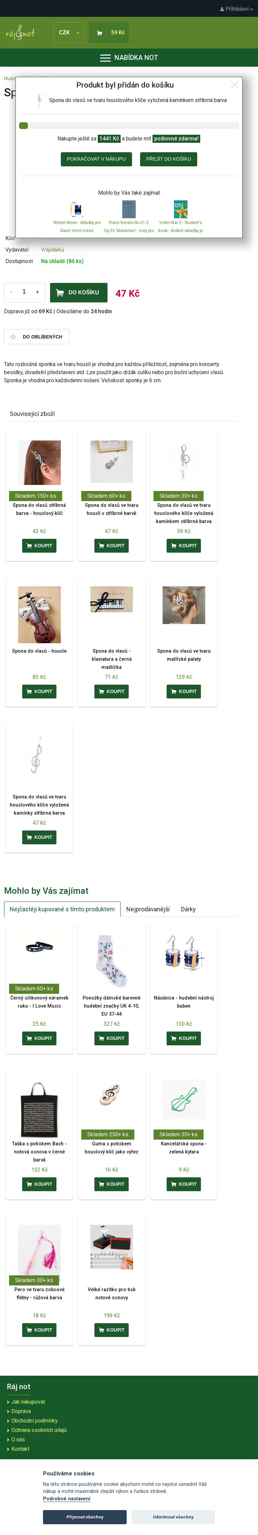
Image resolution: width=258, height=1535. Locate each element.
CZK (69, 32)
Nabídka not (129, 58)
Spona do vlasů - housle (39, 651)
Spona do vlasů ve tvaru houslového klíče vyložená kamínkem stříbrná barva (183, 513)
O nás (18, 1439)
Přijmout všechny (85, 1517)
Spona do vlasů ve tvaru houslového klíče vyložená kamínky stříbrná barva (39, 805)
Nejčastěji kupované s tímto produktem (62, 909)
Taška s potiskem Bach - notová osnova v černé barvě (39, 1152)
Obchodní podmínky (34, 1420)
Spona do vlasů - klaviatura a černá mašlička (112, 659)
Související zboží (32, 413)
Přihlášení (236, 9)
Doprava (21, 1411)
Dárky (188, 909)
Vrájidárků (52, 250)
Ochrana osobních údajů (39, 1430)
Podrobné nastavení (66, 1499)
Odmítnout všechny (173, 1517)
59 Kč (118, 32)
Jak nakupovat (28, 1402)
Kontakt (20, 1449)
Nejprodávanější (148, 909)
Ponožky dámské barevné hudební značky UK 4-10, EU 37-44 (111, 1006)
